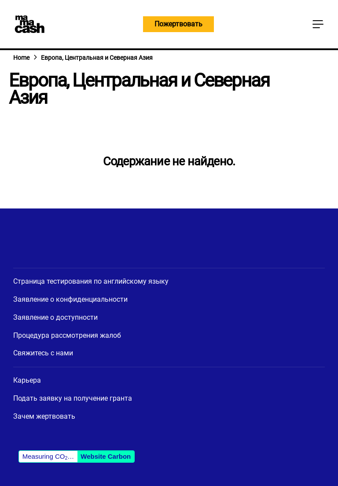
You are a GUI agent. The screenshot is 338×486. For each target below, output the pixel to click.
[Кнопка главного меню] (318, 24)
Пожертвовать (178, 24)
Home (21, 57)
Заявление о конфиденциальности (70, 299)
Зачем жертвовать (44, 416)
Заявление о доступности (55, 317)
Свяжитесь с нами (43, 353)
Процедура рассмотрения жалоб (67, 335)
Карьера (27, 380)
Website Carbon (106, 456)
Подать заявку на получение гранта (72, 398)
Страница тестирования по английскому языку (91, 281)
